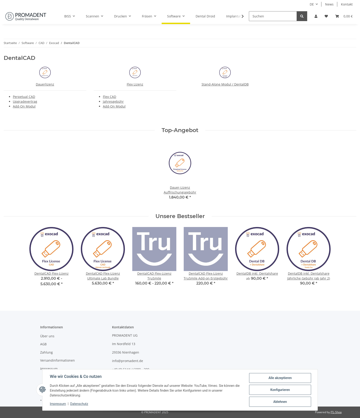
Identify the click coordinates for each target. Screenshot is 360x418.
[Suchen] (273, 16)
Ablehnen (280, 402)
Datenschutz (79, 404)
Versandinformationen (57, 360)
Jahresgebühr (113, 101)
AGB (43, 344)
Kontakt (347, 4)
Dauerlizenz (45, 84)
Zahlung (46, 352)
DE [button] (312, 4)
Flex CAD (109, 96)
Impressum (49, 368)
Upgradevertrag (25, 101)
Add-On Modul (24, 106)
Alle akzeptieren (280, 378)
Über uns (47, 336)
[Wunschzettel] (326, 16)
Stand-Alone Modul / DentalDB (225, 84)
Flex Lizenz (135, 84)
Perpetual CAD (24, 96)
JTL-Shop (336, 412)
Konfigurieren (280, 390)
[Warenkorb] (344, 16)
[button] (316, 16)
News (329, 4)
